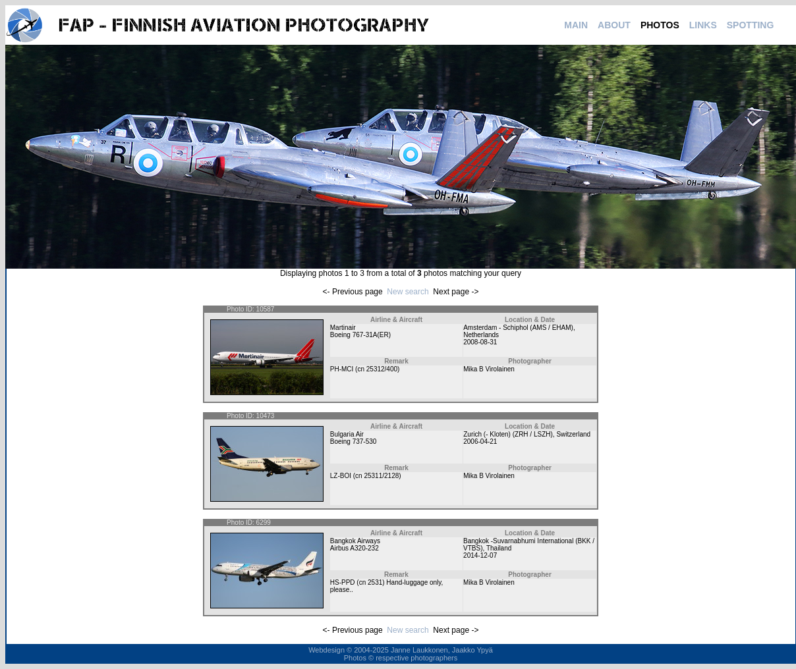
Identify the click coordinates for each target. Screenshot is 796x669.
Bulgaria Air (347, 434)
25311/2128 (381, 475)
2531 (375, 582)
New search (407, 291)
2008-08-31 (480, 342)
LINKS (703, 25)
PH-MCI (342, 369)
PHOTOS (659, 25)
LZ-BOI (340, 475)
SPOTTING (750, 25)
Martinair (343, 327)
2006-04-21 (480, 441)
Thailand (498, 548)
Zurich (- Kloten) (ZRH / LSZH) (508, 434)
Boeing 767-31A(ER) (360, 334)
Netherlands (481, 334)
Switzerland (573, 434)
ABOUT (614, 25)
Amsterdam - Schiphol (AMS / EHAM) (518, 327)
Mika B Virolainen (489, 369)
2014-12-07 (480, 555)
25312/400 (381, 369)
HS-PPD (342, 582)
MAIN (576, 25)
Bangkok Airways (355, 541)
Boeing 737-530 (353, 441)
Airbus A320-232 (354, 548)
